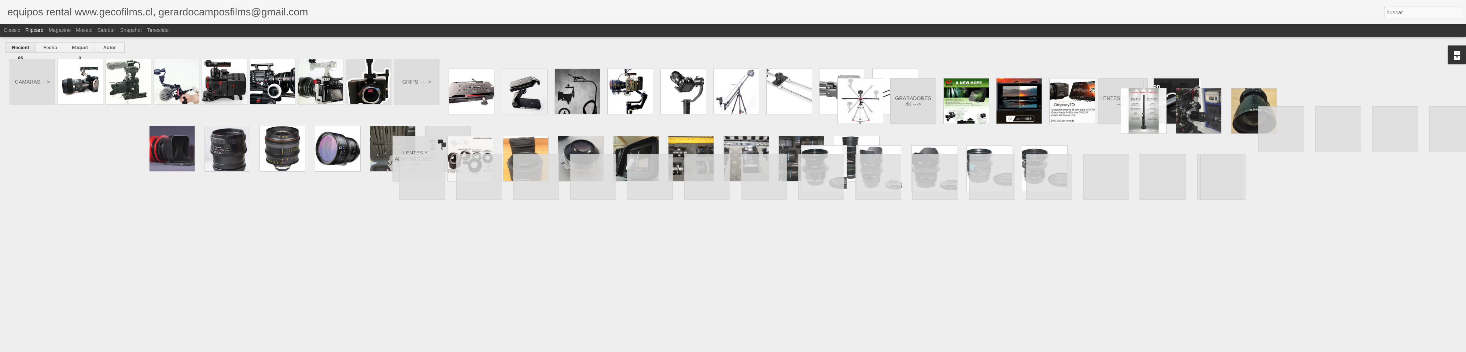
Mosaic (84, 30)
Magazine (60, 30)
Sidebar (106, 30)
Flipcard (34, 30)
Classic (12, 30)
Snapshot (131, 30)
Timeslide (158, 30)
